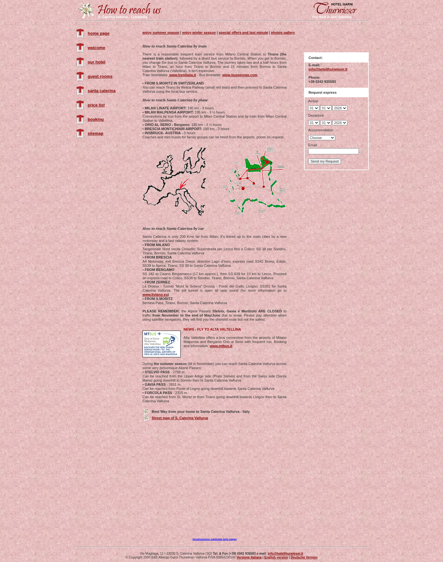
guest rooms (100, 76)
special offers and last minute (243, 32)
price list (96, 105)
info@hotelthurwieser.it (328, 69)
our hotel (96, 62)
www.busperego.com (239, 75)
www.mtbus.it (221, 346)
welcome (96, 47)
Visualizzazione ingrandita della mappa (214, 539)
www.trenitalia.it (182, 75)
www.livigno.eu (155, 294)
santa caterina (101, 90)
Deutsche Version (304, 557)
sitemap (95, 133)
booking (96, 119)
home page (99, 33)
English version (276, 557)
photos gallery (283, 32)
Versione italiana (249, 557)
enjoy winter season (199, 32)
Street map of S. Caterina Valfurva (180, 418)
